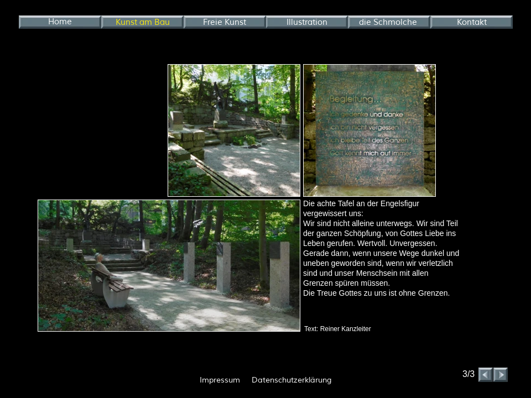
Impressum (220, 380)
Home (60, 22)
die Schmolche (388, 22)
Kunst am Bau (143, 22)
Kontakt (472, 22)
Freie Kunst (224, 22)
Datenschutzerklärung (291, 380)
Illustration (307, 22)
